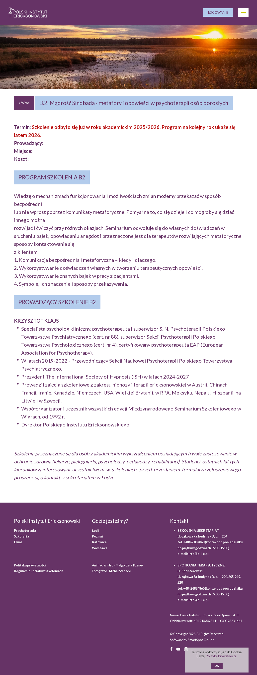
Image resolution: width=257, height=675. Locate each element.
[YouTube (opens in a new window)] (178, 648)
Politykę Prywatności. (221, 656)
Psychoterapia (25, 531)
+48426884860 (194, 542)
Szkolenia (21, 536)
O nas (18, 542)
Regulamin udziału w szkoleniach (38, 571)
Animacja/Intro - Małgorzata (118, 565)
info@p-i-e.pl (198, 554)
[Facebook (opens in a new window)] (171, 648)
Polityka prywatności (30, 565)
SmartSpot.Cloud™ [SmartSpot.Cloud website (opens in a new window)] (201, 640)
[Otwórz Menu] (243, 12)
